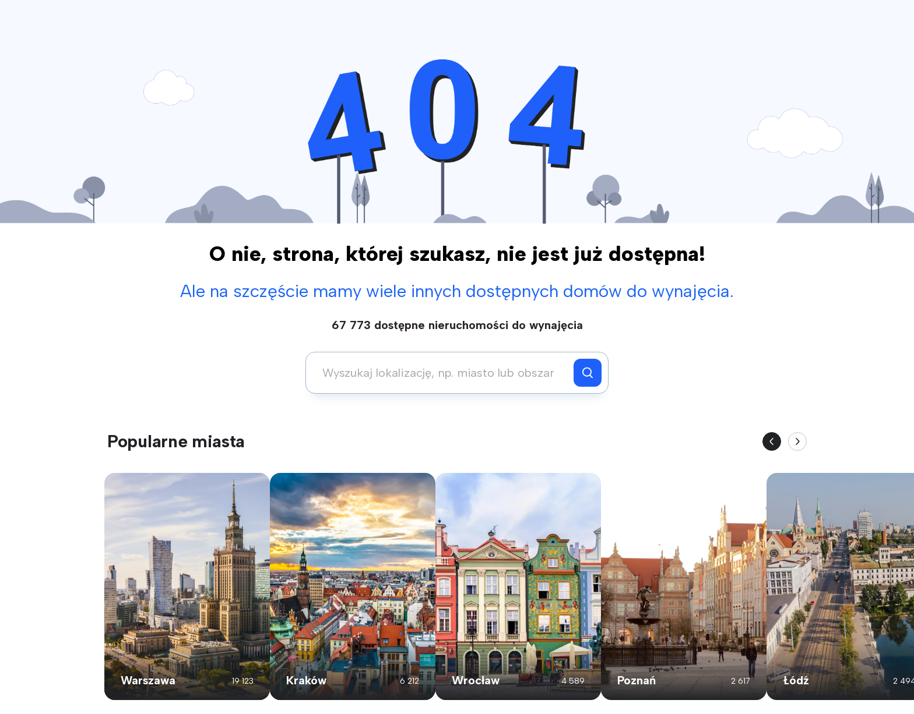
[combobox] (442, 373)
